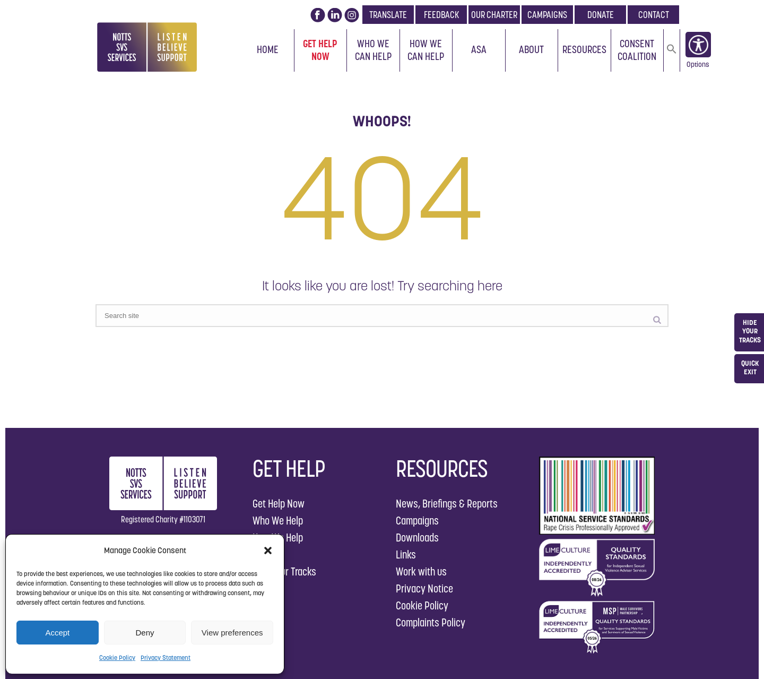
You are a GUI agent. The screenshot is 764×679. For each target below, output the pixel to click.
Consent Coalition (637, 50)
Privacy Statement (165, 657)
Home (268, 49)
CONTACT (653, 14)
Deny (144, 632)
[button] (268, 550)
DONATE (600, 14)
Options (698, 66)
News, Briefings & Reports (447, 503)
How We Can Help (425, 50)
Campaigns (417, 520)
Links (406, 554)
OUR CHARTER (494, 14)
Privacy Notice (424, 588)
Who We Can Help (373, 50)
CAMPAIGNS (547, 14)
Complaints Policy (430, 622)
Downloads (417, 537)
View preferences (232, 632)
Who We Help (278, 520)
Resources (584, 49)
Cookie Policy (117, 657)
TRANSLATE (388, 14)
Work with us (421, 571)
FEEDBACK (441, 14)
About (531, 49)
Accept (57, 632)
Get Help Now (320, 50)
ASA (479, 49)
